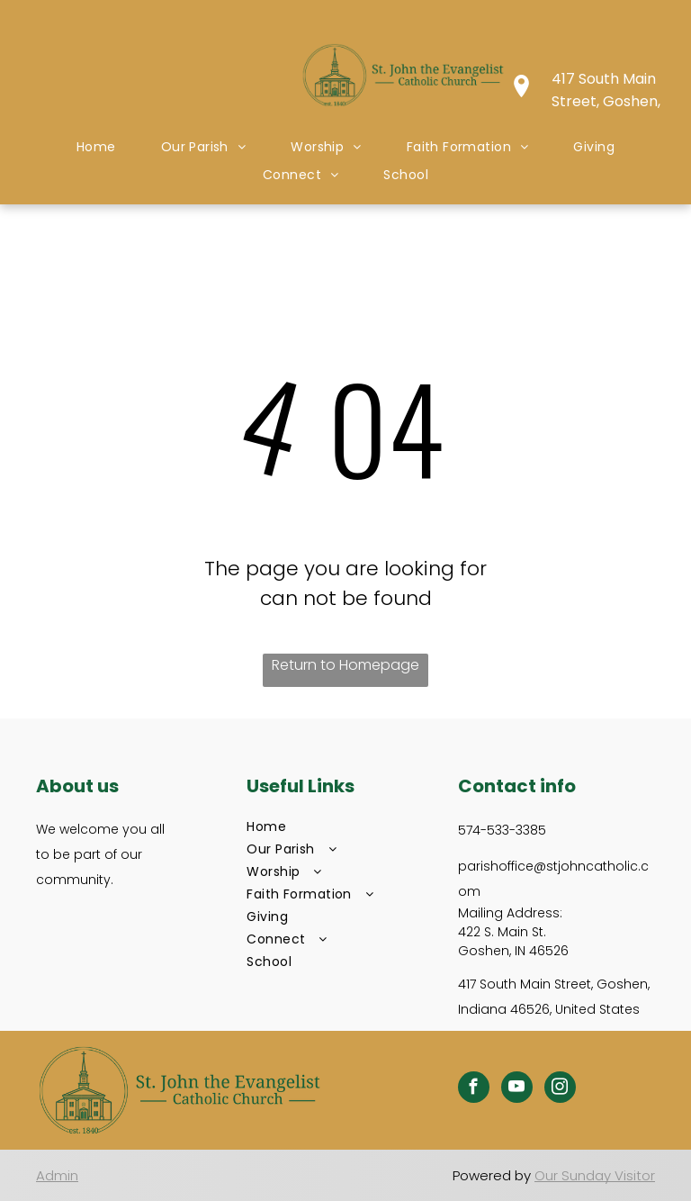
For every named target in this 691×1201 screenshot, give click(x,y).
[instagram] (560, 1089)
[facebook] (473, 1089)
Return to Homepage (345, 665)
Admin (57, 1175)
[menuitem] (96, 147)
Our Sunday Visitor (594, 1175)
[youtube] (517, 1089)
